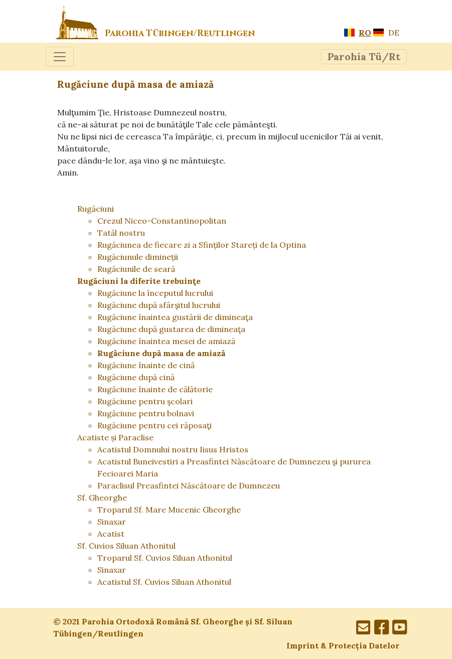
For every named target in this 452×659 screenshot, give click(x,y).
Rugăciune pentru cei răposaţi (154, 425)
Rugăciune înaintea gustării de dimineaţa (175, 317)
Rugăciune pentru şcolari (145, 401)
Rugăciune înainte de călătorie (155, 389)
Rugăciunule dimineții (137, 257)
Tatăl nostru (121, 233)
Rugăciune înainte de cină (146, 365)
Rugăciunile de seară (136, 269)
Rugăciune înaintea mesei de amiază (166, 341)
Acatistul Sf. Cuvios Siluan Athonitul (164, 582)
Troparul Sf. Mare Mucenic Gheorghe (169, 510)
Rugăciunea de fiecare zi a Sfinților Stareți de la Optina (201, 245)
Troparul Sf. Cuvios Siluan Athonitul (164, 558)
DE (386, 33)
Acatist (110, 534)
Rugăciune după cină (136, 377)
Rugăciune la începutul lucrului (155, 293)
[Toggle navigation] (60, 57)
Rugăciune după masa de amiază (161, 353)
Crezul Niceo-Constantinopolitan (161, 221)
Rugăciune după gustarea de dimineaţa (171, 329)
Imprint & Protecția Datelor (342, 645)
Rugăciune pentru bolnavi (145, 413)
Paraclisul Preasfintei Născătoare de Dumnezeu (188, 485)
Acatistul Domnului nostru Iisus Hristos (172, 449)
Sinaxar (111, 522)
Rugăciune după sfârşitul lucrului (158, 305)
